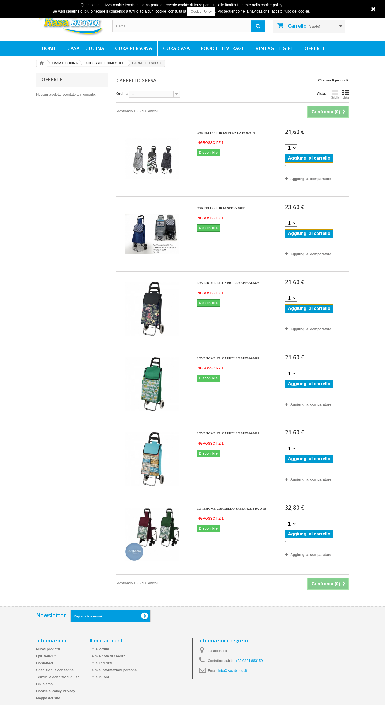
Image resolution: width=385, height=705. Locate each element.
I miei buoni (99, 677)
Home (48, 48)
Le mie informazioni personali (114, 670)
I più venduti (46, 656)
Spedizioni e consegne (55, 670)
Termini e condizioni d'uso (57, 677)
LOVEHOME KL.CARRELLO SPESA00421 (228, 433)
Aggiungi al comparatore (310, 179)
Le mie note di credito (107, 656)
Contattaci (44, 663)
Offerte (315, 48)
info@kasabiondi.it (232, 671)
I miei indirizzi (101, 663)
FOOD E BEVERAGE (223, 48)
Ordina (122, 94)
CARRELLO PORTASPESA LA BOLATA (226, 133)
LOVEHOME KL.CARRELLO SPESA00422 (228, 283)
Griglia (335, 94)
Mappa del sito (48, 698)
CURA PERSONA (133, 48)
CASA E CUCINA (85, 48)
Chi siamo (44, 684)
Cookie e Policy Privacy (55, 691)
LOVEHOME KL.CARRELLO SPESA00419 (228, 358)
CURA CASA (176, 48)
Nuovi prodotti (48, 649)
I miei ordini (99, 649)
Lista (345, 94)
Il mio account (106, 640)
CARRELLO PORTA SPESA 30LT (221, 208)
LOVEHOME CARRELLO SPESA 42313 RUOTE (231, 509)
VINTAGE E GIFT (275, 48)
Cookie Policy (201, 11)
